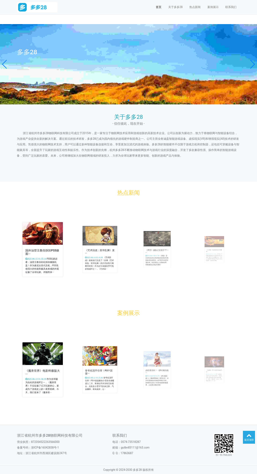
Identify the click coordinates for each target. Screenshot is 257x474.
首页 (158, 7)
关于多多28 (175, 7)
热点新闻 (195, 7)
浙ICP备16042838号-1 (45, 447)
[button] (4, 64)
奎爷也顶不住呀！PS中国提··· (99, 370)
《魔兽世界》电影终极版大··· (42, 371)
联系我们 (231, 7)
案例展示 (213, 7)
